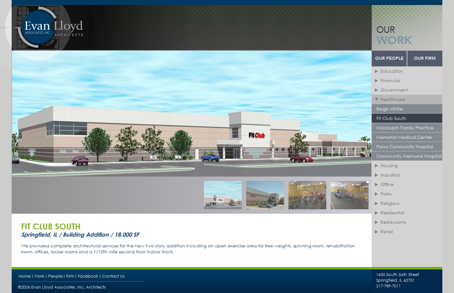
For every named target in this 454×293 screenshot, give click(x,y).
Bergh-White (389, 109)
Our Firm (425, 58)
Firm (70, 276)
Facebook (88, 276)
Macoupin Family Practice (405, 128)
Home (25, 276)
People (55, 276)
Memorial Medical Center (404, 137)
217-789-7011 (388, 286)
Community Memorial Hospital (409, 156)
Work (39, 276)
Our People (389, 58)
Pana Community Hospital (404, 146)
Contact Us (113, 276)
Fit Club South (391, 118)
